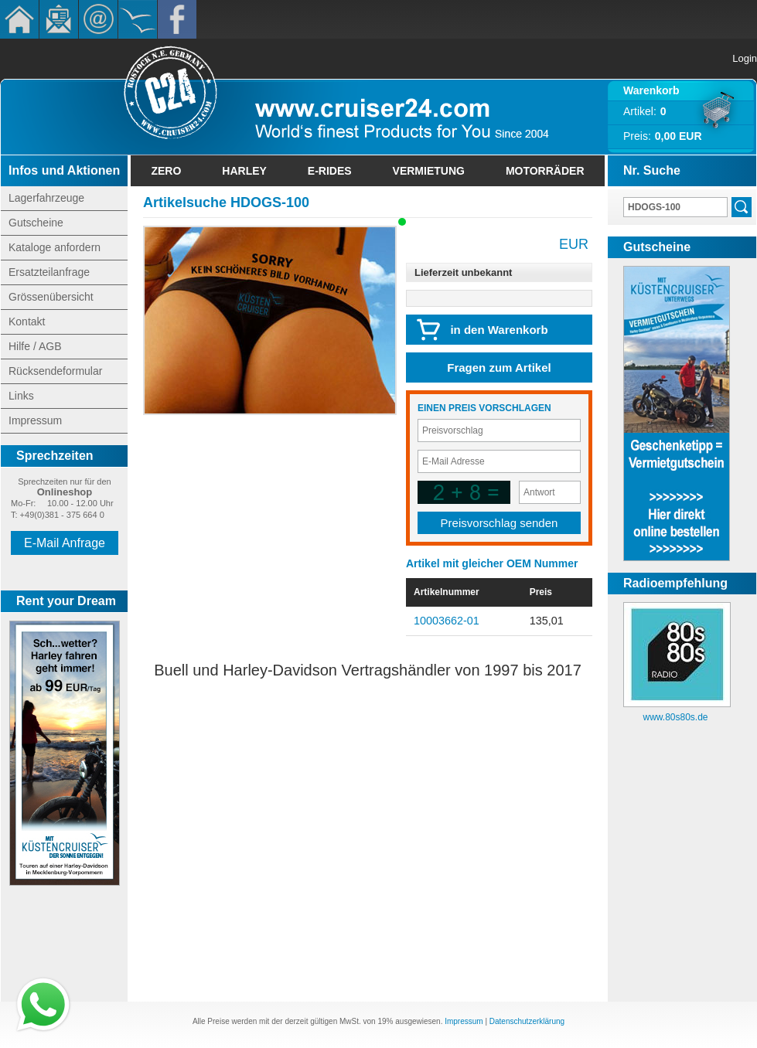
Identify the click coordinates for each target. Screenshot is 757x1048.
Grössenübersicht (51, 297)
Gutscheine (36, 222)
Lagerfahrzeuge (46, 198)
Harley (244, 171)
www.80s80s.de (675, 717)
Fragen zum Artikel (499, 367)
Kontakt (98, 19)
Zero (166, 171)
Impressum (35, 420)
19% (385, 1021)
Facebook (177, 19)
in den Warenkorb (498, 329)
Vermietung (429, 171)
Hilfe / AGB (35, 346)
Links (21, 396)
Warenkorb (651, 90)
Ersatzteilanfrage (49, 272)
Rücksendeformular (55, 371)
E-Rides (330, 171)
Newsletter (58, 19)
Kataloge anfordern (55, 247)
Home (19, 19)
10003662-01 (446, 620)
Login (744, 58)
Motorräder (545, 171)
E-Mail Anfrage (64, 543)
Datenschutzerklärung (526, 1021)
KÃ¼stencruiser (137, 19)
